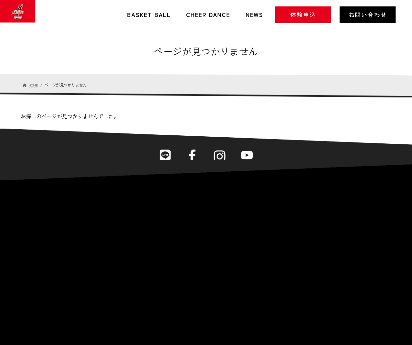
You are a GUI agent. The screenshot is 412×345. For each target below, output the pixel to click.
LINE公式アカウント (160, 156)
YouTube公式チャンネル (251, 156)
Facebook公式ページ (191, 156)
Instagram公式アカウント (221, 156)
